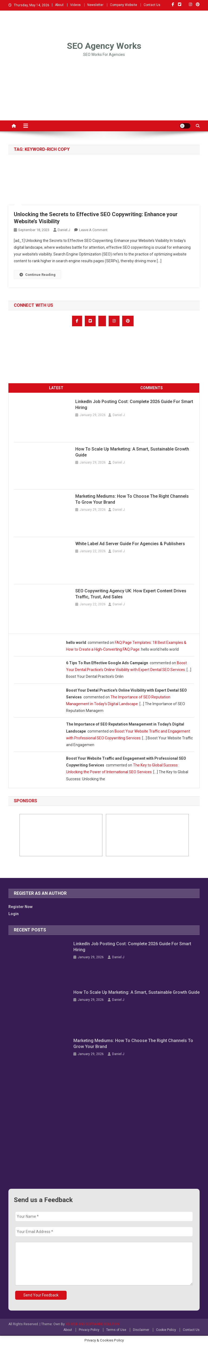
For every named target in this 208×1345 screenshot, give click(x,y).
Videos (75, 5)
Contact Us (152, 5)
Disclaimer (141, 1330)
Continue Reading (38, 275)
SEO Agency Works (104, 46)
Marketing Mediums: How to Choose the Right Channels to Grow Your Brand (132, 499)
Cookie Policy (166, 1330)
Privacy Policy (89, 1330)
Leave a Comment (93, 230)
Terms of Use (116, 1330)
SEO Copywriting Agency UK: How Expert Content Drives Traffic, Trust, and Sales (130, 593)
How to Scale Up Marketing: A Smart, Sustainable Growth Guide (132, 452)
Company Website (123, 5)
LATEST (56, 388)
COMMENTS (151, 388)
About (59, 5)
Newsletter (95, 5)
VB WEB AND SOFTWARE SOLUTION (92, 1324)
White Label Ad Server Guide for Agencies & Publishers (130, 543)
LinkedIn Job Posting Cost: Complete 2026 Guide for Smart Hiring (134, 404)
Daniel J (64, 230)
